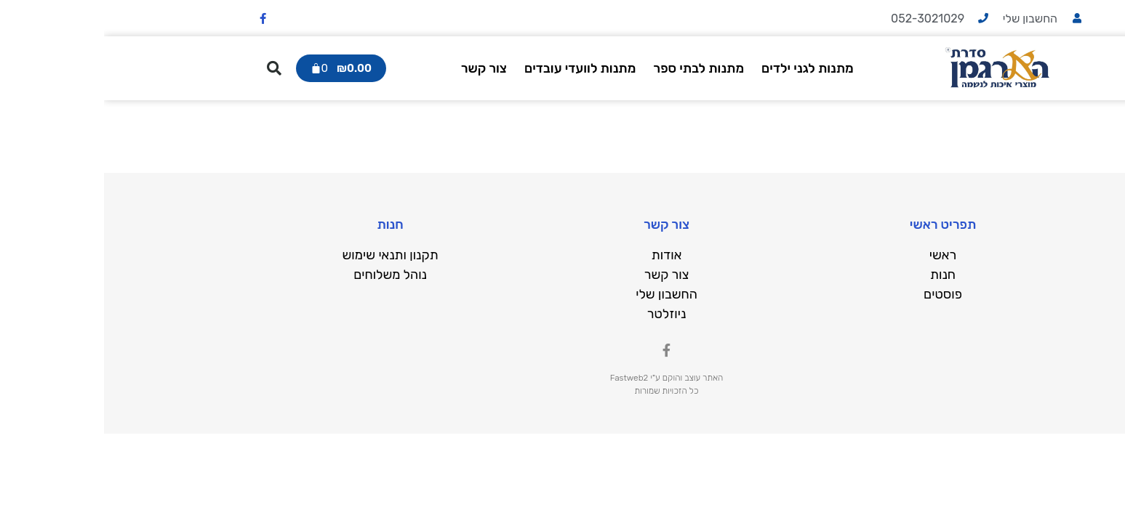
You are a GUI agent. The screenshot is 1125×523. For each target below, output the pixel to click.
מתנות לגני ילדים (703, 68)
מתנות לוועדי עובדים (476, 68)
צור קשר (380, 68)
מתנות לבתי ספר (594, 68)
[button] (170, 68)
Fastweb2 (525, 378)
